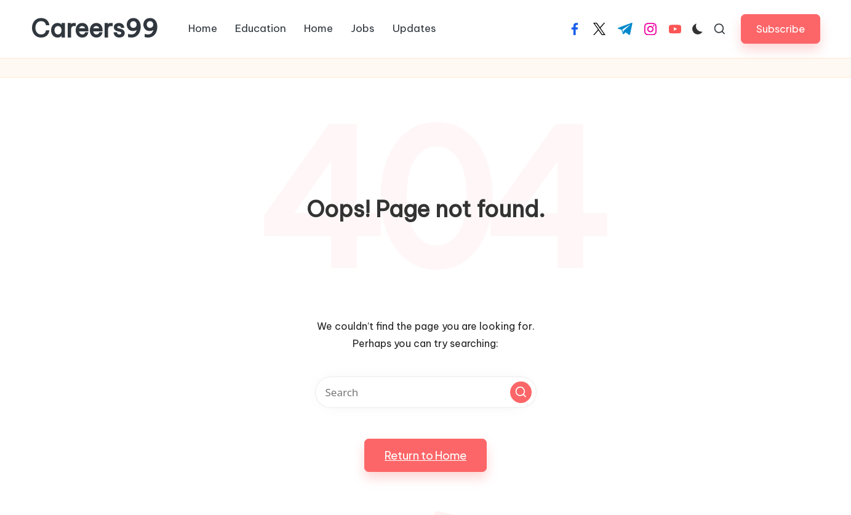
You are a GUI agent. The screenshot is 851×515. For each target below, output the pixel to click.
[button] (780, 28)
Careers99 (94, 28)
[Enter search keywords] (426, 392)
